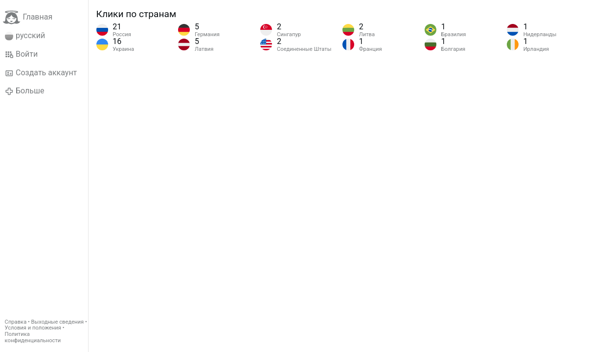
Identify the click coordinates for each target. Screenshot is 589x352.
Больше (25, 91)
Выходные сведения (57, 322)
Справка (16, 322)
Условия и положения (33, 328)
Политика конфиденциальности (33, 337)
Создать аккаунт (41, 73)
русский (25, 36)
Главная (27, 17)
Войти (21, 54)
